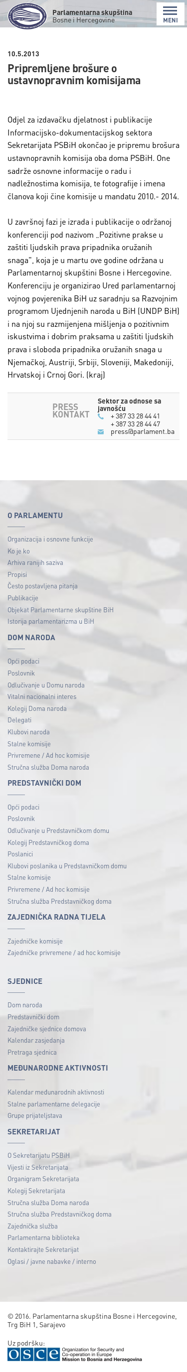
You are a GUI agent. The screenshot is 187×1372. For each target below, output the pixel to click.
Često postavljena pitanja (42, 585)
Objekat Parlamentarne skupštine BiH (60, 609)
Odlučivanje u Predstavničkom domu (58, 830)
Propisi (17, 574)
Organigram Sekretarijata (43, 1178)
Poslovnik (21, 673)
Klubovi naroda (28, 731)
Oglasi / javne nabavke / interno (51, 1261)
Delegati (19, 719)
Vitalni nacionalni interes (41, 696)
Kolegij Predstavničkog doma (48, 842)
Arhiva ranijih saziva (35, 562)
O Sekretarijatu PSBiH (38, 1155)
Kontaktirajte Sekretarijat (43, 1249)
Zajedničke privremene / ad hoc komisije (64, 952)
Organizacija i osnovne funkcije (50, 539)
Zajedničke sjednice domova (46, 1028)
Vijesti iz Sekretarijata (37, 1167)
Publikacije (22, 597)
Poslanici (20, 853)
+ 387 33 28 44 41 (135, 415)
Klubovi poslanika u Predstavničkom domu (67, 865)
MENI (170, 14)
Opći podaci (23, 661)
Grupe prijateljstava (34, 1115)
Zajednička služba (32, 1226)
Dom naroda (24, 1004)
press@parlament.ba (143, 430)
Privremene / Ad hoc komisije (48, 755)
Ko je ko (18, 551)
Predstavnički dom (33, 1016)
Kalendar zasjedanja (36, 1040)
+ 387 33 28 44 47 (135, 423)
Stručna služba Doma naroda (48, 767)
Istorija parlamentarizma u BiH (50, 621)
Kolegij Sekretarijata (36, 1190)
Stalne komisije (29, 743)
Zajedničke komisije (35, 941)
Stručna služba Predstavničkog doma (59, 901)
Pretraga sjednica (32, 1052)
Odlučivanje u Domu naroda (46, 685)
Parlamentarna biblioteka (43, 1237)
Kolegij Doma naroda (37, 708)
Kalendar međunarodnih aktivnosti (55, 1092)
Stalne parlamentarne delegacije (53, 1103)
